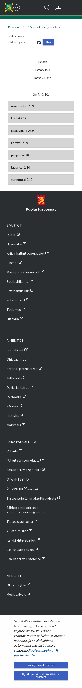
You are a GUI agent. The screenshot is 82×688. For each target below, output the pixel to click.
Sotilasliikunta (18, 281)
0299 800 (15, 489)
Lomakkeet (15, 350)
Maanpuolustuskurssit (23, 272)
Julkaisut (13, 378)
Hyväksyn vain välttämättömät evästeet (41, 675)
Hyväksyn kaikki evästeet (41, 665)
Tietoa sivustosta (20, 521)
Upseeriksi (14, 244)
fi (25, 27)
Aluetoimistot (17, 531)
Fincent (12, 263)
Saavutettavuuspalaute (24, 470)
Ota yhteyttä (16, 585)
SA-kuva (12, 406)
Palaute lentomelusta (23, 460)
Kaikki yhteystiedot (21, 540)
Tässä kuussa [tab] (42, 78)
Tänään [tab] (42, 62)
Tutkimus (14, 309)
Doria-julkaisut (18, 387)
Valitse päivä (16, 36)
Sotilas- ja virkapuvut (22, 369)
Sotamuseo (15, 300)
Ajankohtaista (37, 27)
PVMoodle (14, 397)
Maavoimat (14, 27)
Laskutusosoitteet (20, 549)
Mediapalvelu (16, 594)
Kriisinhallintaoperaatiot (26, 253)
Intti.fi (11, 234)
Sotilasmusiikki (18, 291)
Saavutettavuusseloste (24, 559)
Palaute (12, 451)
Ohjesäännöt (16, 359)
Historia (13, 319)
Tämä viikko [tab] (42, 70)
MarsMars (14, 425)
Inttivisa (13, 415)
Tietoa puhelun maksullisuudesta (31, 498)
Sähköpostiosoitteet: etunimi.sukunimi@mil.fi (25, 509)
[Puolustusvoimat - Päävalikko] (16, 7)
